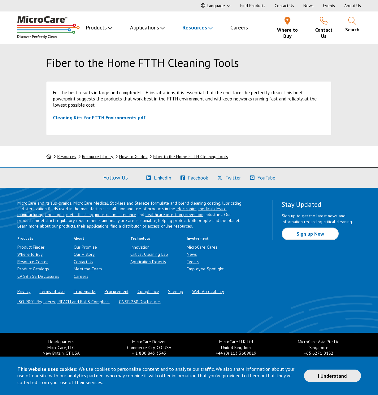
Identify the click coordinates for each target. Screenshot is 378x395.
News (308, 5)
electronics (186, 208)
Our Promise (85, 247)
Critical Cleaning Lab (149, 254)
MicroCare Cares (202, 247)
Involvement (198, 238)
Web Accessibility (208, 291)
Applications (144, 27)
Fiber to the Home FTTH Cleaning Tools (190, 156)
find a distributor (126, 226)
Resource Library (97, 156)
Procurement (116, 291)
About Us (352, 5)
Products (96, 27)
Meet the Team (88, 269)
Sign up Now (310, 234)
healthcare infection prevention (174, 214)
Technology (140, 238)
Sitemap (175, 291)
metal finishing (79, 214)
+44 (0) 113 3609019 (236, 353)
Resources (194, 27)
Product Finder (31, 247)
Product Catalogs (33, 269)
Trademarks (85, 291)
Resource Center (32, 261)
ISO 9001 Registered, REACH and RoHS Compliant (63, 301)
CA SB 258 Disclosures (38, 276)
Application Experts (148, 261)
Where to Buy (30, 254)
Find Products (252, 5)
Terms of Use (52, 291)
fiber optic (54, 214)
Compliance (148, 291)
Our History (84, 254)
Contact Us (284, 5)
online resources (176, 226)
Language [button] (213, 5)
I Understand (332, 376)
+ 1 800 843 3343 (149, 353)
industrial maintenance (115, 214)
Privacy (24, 291)
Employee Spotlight (205, 269)
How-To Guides (133, 156)
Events (329, 5)
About (79, 238)
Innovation (140, 247)
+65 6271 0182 (318, 353)
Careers (239, 27)
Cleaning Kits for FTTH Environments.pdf (99, 117)
